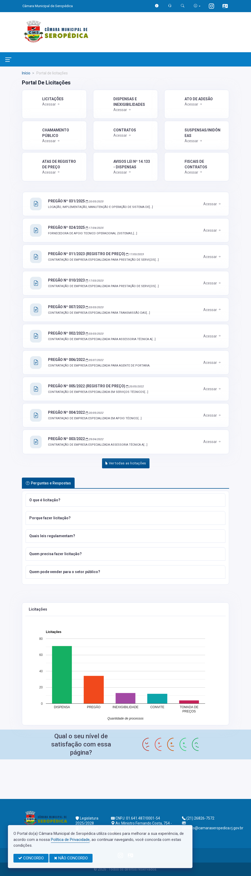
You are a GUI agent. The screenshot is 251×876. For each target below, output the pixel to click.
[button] (125, 500)
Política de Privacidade (70, 839)
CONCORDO (31, 858)
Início (26, 73)
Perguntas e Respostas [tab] (48, 483)
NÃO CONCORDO (71, 858)
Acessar (51, 104)
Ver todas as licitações (125, 463)
